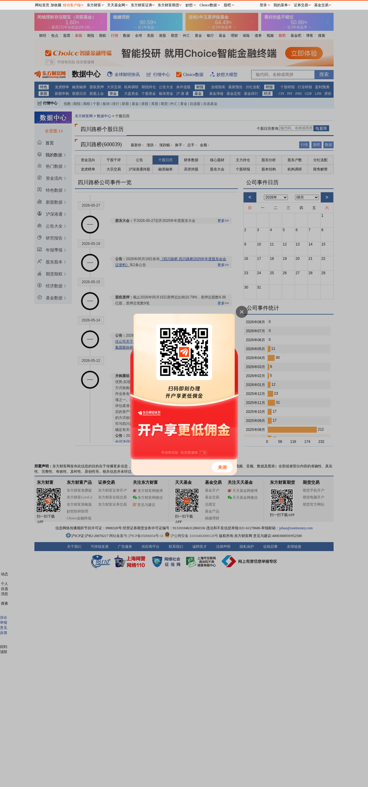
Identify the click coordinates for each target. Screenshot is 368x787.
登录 (263, 5)
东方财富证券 (141, 5)
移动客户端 (72, 5)
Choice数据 (208, 5)
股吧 (227, 5)
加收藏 (56, 5)
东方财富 (94, 5)
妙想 (189, 5)
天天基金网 (116, 5)
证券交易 (301, 5)
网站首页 (42, 5)
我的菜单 (280, 5)
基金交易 (321, 5)
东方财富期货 (168, 5)
